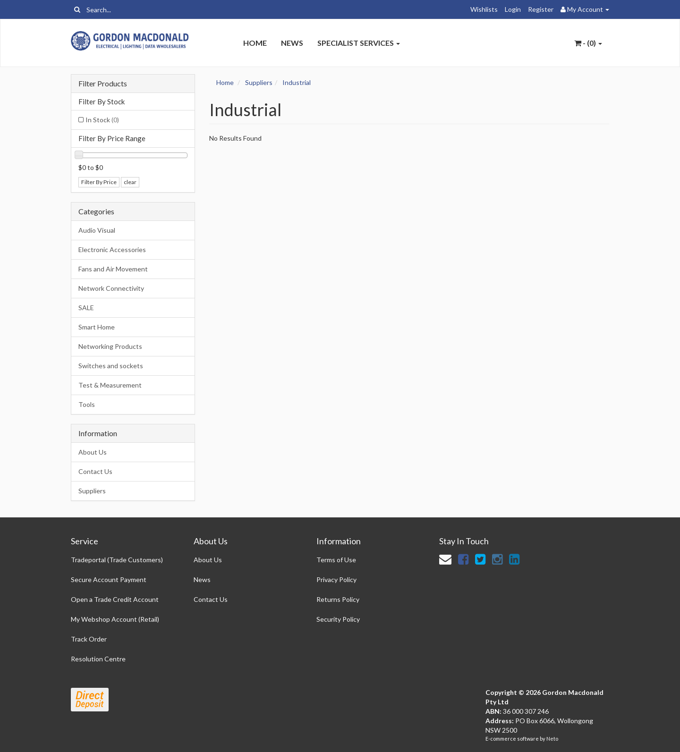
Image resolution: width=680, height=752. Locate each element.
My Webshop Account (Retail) (115, 619)
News (292, 42)
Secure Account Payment (108, 579)
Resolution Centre (98, 659)
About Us (92, 452)
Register (540, 9)
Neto (552, 738)
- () (588, 42)
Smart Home (96, 327)
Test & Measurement (110, 385)
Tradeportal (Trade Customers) (117, 560)
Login (513, 9)
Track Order (89, 639)
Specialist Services (358, 42)
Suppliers (92, 491)
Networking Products (110, 346)
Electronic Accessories (112, 249)
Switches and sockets (110, 366)
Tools (86, 404)
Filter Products (102, 83)
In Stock (102, 120)
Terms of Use (336, 560)
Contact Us (95, 471)
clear (130, 182)
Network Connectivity (111, 288)
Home (255, 42)
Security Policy (338, 619)
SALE (86, 308)
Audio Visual (96, 230)
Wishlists (484, 9)
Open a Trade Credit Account (115, 599)
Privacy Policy (336, 579)
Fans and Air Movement (113, 269)
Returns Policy (337, 599)
